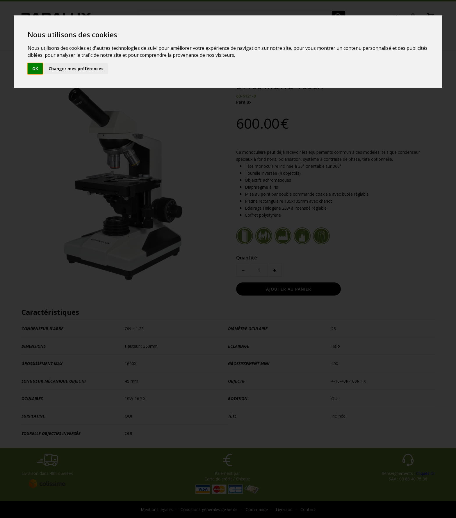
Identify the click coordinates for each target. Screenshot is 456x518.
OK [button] (35, 68)
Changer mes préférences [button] (76, 68)
